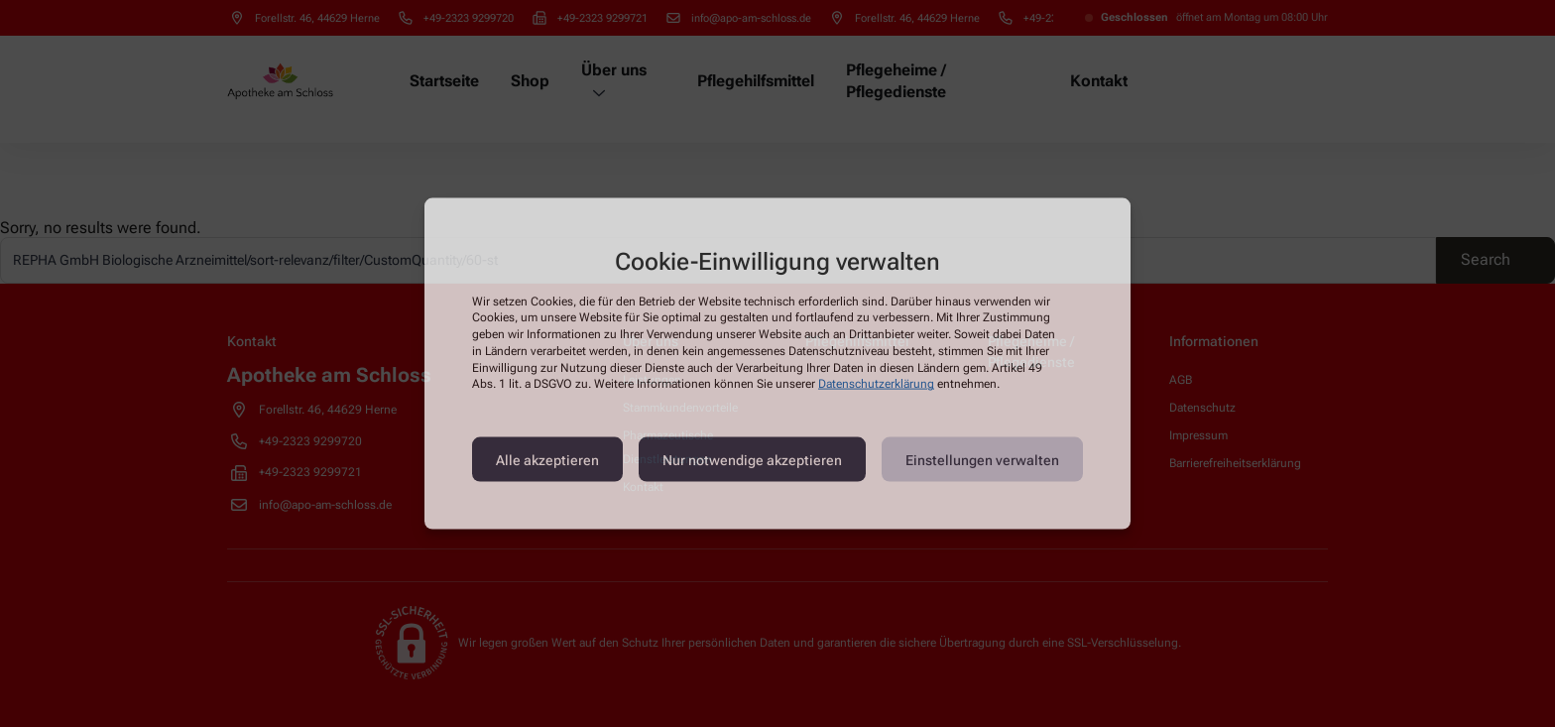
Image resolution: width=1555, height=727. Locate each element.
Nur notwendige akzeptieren (752, 459)
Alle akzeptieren (547, 459)
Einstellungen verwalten (982, 459)
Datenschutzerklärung (876, 384)
